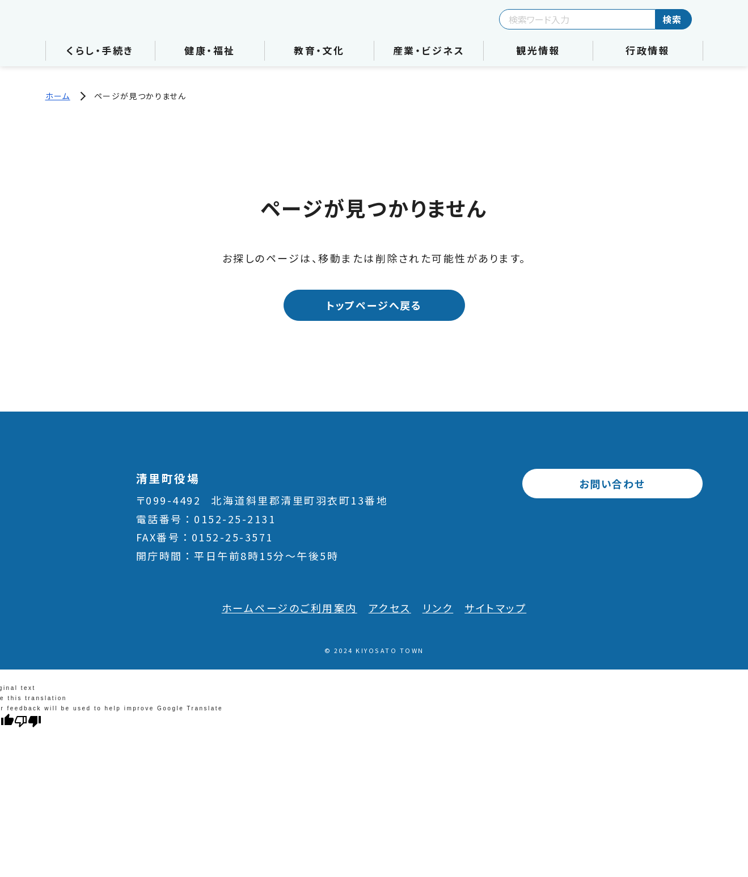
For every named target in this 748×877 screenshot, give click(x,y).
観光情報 (538, 50)
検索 (672, 19)
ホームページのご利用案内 (289, 607)
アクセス (390, 607)
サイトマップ (495, 607)
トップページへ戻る (374, 305)
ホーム (57, 95)
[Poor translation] (27, 720)
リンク (438, 607)
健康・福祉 (209, 50)
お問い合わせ (612, 483)
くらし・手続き (100, 50)
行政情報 (648, 50)
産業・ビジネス (429, 50)
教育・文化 (319, 50)
